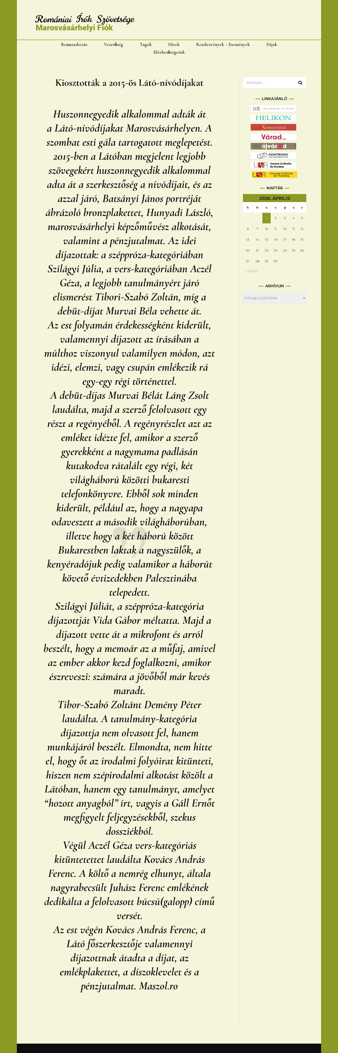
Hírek (174, 44)
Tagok (146, 44)
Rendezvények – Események (223, 44)
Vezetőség (113, 44)
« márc (252, 271)
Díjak (271, 44)
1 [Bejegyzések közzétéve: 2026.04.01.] (266, 218)
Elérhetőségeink (169, 52)
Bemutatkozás (74, 44)
